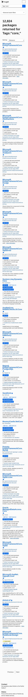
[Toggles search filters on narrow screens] (24, 12)
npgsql (5, 382)
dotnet (19, 297)
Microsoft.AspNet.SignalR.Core (11, 575)
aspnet (6, 49)
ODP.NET (6, 526)
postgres (15, 382)
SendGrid (7, 393)
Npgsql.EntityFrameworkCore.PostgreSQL (12, 367)
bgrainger (15, 452)
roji (9, 372)
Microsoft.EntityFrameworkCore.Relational (12, 83)
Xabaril (6, 313)
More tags (9, 271)
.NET (14, 410)
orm (7, 385)
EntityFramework (7, 50)
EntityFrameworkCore (17, 65)
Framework (10, 61)
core (16, 297)
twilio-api (6, 395)
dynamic (12, 297)
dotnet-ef (7, 600)
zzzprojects (7, 282)
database (17, 526)
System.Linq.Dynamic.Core (12, 280)
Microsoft (14, 50)
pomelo (6, 463)
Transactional (9, 410)
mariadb (14, 463)
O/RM (17, 63)
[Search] (24, 6)
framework (9, 437)
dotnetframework (12, 49)
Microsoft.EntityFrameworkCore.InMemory (12, 333)
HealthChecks (14, 322)
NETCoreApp (6, 298)
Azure (4, 410)
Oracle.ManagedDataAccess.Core (12, 509)
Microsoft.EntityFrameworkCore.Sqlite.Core (12, 475)
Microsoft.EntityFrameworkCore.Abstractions (12, 117)
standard (17, 437)
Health (20, 322)
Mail (17, 409)
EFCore (5, 66)
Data (14, 63)
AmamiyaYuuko (8, 452)
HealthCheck (7, 322)
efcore (4, 385)
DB (14, 526)
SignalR (15, 589)
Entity (5, 61)
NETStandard (13, 298)
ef (23, 383)
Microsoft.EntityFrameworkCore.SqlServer (12, 248)
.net (5, 437)
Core (14, 61)
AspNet (11, 589)
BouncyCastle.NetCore (13, 421)
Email (14, 409)
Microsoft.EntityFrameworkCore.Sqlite (12, 543)
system (6, 297)
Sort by (5, 40)
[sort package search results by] (16, 40)
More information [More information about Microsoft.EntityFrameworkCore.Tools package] (10, 243)
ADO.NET (7, 528)
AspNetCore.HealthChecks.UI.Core (12, 308)
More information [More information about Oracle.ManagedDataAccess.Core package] (14, 538)
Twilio (5, 409)
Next (17, 672)
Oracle (6, 514)
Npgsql (6, 372)
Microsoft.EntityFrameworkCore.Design (12, 181)
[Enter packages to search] (11, 6)
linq (9, 297)
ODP (4, 528)
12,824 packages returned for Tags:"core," (12, 27)
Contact (4, 684)
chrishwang (7, 423)
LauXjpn (20, 452)
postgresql (10, 382)
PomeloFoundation (7, 453)
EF (11, 63)
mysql (9, 463)
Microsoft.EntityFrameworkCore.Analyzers (12, 151)
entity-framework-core (17, 383)
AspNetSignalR (6, 591)
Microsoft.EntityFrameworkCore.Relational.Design (12, 633)
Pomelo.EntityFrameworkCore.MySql (12, 448)
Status (3, 692)
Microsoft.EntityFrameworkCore (12, 44)
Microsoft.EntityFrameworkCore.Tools (12, 213)
